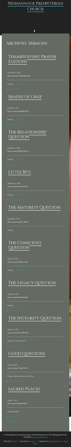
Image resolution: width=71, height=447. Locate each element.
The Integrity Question (34, 318)
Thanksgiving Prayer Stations (32, 59)
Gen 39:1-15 (18, 305)
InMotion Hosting (54, 441)
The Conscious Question (24, 245)
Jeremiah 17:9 (30, 341)
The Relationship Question (27, 134)
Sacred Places (24, 389)
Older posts (11, 421)
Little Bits (19, 172)
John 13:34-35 (18, 159)
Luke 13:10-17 (18, 119)
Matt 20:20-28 (18, 195)
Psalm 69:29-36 (19, 84)
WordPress (32, 441)
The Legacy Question (32, 283)
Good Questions (26, 353)
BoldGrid (14, 441)
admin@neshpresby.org (40, 437)
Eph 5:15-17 (18, 230)
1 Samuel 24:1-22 (19, 270)
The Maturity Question (34, 207)
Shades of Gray (25, 97)
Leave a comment (14, 89)
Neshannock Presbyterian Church (35, 6)
